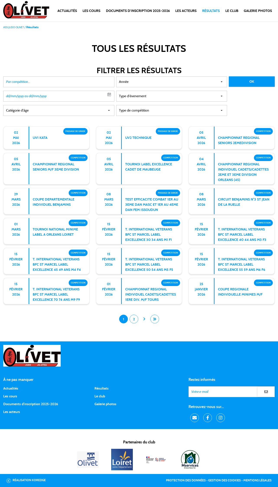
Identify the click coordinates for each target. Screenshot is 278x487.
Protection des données (186, 480)
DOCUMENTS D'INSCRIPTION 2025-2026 (138, 11)
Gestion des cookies (224, 480)
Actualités (67, 11)
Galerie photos (258, 11)
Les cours (91, 11)
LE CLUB (231, 11)
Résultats (211, 11)
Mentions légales (257, 480)
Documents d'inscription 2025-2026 (30, 404)
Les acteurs (186, 11)
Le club (99, 396)
